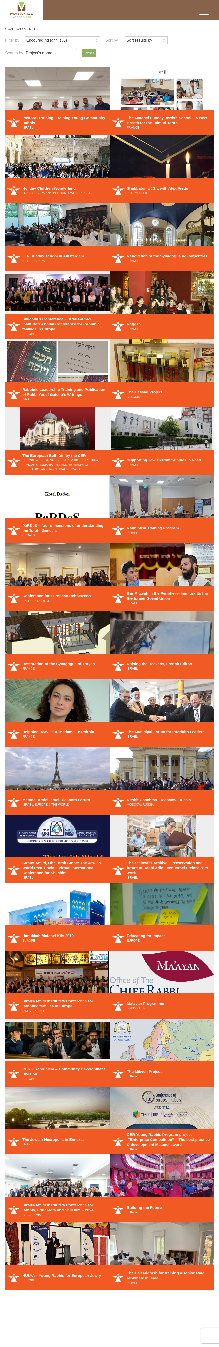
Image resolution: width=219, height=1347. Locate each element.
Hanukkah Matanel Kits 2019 (48, 935)
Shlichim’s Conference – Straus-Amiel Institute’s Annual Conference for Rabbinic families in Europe (61, 324)
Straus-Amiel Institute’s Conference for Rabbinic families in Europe (57, 1003)
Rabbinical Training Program (153, 528)
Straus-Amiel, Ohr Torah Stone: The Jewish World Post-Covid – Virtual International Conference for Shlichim (61, 867)
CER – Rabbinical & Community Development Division (63, 1071)
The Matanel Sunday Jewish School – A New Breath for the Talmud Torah (167, 120)
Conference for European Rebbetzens (56, 596)
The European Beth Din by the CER (54, 455)
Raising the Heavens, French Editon (159, 664)
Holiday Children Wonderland (49, 188)
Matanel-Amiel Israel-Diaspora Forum (56, 800)
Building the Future (144, 1207)
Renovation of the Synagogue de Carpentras (167, 256)
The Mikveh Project (144, 1071)
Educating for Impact (146, 935)
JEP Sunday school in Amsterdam (53, 256)
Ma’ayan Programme (145, 1003)
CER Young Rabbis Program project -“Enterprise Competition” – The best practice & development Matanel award (168, 1139)
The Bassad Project (144, 392)
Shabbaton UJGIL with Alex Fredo (157, 188)
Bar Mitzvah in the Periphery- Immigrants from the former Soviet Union (168, 596)
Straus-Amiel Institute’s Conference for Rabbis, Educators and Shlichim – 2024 (58, 1207)
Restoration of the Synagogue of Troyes (58, 664)
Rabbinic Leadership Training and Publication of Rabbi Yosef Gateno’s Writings (63, 392)
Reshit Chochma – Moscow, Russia (159, 800)
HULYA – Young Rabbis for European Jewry (61, 1275)
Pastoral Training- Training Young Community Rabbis (63, 120)
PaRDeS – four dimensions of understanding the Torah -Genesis (62, 528)
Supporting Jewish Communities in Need (164, 460)
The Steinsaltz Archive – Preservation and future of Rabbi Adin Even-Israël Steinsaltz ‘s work (167, 867)
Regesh (134, 324)
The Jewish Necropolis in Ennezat (53, 1139)
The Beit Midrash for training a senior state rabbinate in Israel (165, 1275)
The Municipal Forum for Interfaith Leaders (165, 732)
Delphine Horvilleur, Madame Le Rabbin (58, 732)
